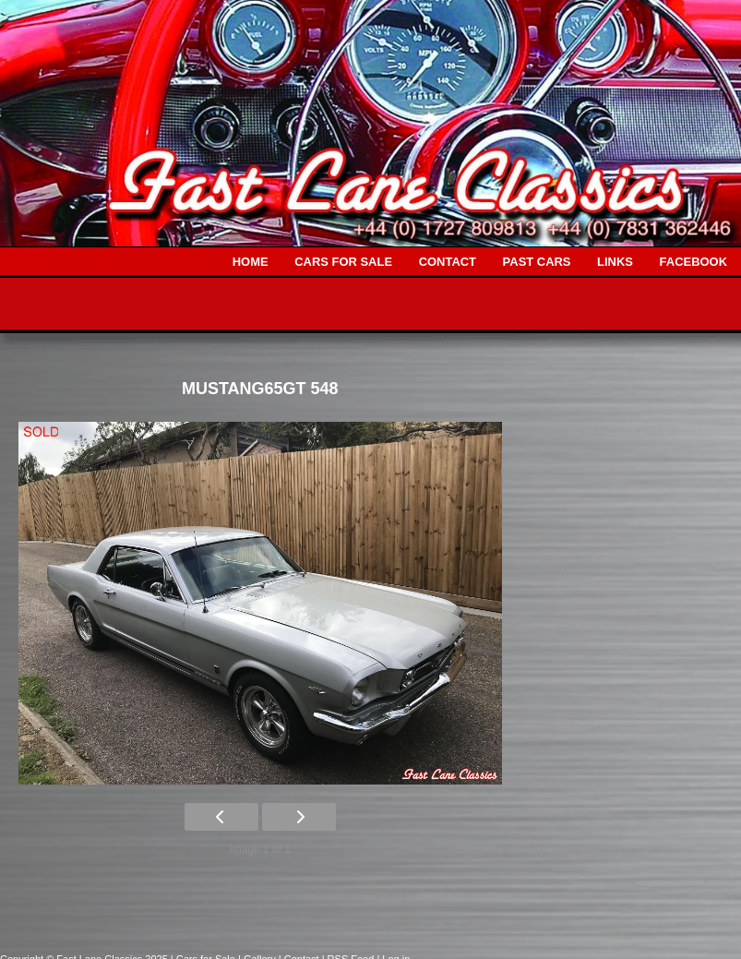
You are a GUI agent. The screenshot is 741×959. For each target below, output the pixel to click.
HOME (251, 262)
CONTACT (447, 262)
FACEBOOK (693, 262)
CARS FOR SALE (343, 262)
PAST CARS (537, 262)
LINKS (615, 262)
